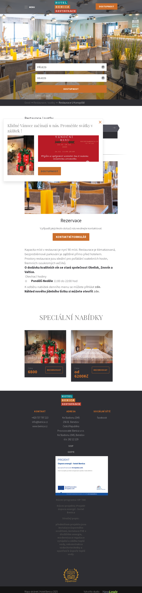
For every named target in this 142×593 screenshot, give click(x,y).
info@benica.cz (40, 422)
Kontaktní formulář (71, 237)
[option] (45, 354)
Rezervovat (54, 369)
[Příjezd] (71, 67)
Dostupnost (106, 6)
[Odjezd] (71, 78)
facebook (102, 417)
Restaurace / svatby (44, 102)
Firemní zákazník (42, 95)
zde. (98, 287)
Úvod (27, 102)
